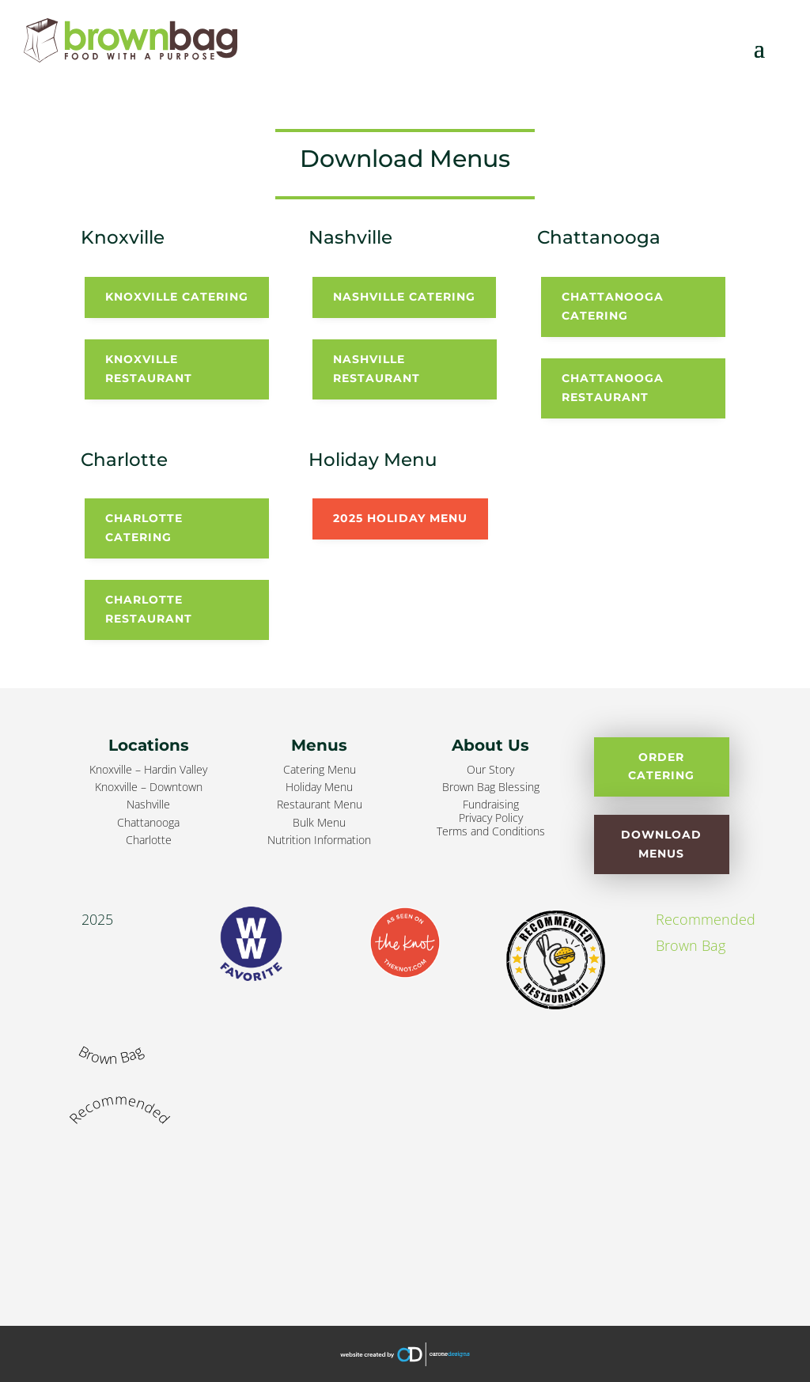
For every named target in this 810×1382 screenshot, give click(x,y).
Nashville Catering (404, 297)
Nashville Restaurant (376, 368)
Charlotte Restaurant (148, 609)
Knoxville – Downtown (148, 786)
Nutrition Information (319, 839)
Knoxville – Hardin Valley (148, 769)
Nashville (148, 804)
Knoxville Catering (176, 297)
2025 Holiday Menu (400, 518)
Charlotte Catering (144, 527)
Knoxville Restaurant (148, 368)
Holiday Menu (319, 786)
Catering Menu (319, 769)
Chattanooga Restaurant (613, 387)
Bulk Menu (319, 822)
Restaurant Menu (319, 804)
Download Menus (661, 844)
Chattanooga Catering (613, 306)
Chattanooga (148, 822)
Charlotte (149, 839)
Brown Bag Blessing (490, 786)
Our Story (490, 769)
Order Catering (661, 766)
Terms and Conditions (491, 831)
